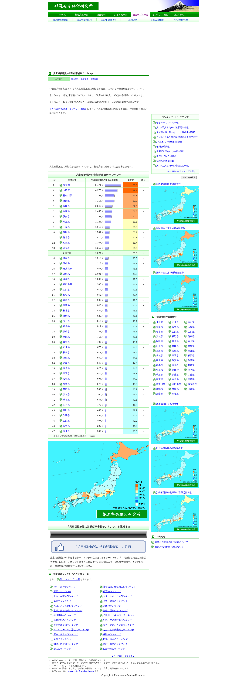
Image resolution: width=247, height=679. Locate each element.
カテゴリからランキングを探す (181, 171)
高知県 (65, 357)
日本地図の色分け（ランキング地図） (68, 108)
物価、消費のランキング (64, 644)
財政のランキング (110, 605)
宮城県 (65, 394)
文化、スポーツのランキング (116, 596)
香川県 (65, 431)
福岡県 (65, 206)
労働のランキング (60, 639)
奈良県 (65, 368)
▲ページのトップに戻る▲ (123, 656)
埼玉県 (65, 221)
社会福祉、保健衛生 (79, 79)
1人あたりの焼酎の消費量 (167, 141)
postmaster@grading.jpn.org (81, 671)
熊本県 (65, 237)
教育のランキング (110, 591)
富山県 (65, 331)
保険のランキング (110, 634)
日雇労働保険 (157, 19)
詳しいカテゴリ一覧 (68, 579)
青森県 (65, 305)
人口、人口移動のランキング (66, 605)
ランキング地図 (160, 14)
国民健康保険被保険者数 (167, 184)
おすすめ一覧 (121, 14)
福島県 (65, 352)
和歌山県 (66, 284)
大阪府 (65, 190)
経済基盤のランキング (63, 615)
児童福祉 (94, 79)
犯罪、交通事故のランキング (116, 620)
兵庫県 (65, 211)
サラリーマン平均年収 (166, 122)
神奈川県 (66, 195)
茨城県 (65, 279)
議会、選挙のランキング (114, 610)
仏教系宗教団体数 (163, 161)
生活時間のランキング (112, 648)
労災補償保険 (181, 19)
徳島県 (65, 300)
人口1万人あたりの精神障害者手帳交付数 (175, 137)
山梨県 (65, 420)
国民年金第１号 (84, 19)
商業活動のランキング (63, 620)
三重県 (65, 373)
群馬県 (65, 326)
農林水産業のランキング (64, 625)
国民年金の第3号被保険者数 (168, 272)
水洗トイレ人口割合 (164, 156)
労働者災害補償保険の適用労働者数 (172, 492)
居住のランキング (60, 648)
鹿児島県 (66, 268)
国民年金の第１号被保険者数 (169, 228)
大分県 (65, 321)
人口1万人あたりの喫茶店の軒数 (171, 165)
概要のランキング (60, 591)
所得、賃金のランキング (114, 639)
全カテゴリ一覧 (140, 14)
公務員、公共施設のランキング (117, 615)
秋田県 (65, 410)
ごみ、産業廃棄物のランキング (117, 629)
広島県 (65, 242)
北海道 (65, 200)
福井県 (65, 426)
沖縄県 (65, 274)
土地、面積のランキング (64, 596)
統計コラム (180, 14)
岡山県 (65, 263)
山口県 (65, 289)
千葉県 (65, 227)
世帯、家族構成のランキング (66, 610)
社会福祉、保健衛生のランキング (118, 586)
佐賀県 (65, 294)
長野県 (65, 315)
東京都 (65, 185)
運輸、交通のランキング (64, 634)
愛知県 (65, 216)
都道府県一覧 (81, 14)
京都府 (65, 248)
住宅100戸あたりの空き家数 (169, 151)
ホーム (62, 14)
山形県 (65, 405)
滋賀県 (65, 378)
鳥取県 (65, 389)
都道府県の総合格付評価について (169, 542)
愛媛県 (65, 342)
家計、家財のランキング (114, 644)
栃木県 (65, 310)
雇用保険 (132, 19)
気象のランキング (60, 601)
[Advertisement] (123, 47)
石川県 (65, 347)
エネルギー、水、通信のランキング (69, 629)
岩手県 (65, 415)
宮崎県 (65, 363)
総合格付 (101, 14)
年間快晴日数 (161, 146)
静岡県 (65, 232)
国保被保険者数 (60, 19)
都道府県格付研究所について (167, 547)
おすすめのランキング (63, 586)
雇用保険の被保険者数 (165, 404)
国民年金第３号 (108, 19)
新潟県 (65, 336)
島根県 (65, 384)
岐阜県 (65, 399)
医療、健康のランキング (114, 601)
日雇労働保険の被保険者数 (168, 448)
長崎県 (65, 258)
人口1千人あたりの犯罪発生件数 (171, 127)
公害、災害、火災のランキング (117, 625)
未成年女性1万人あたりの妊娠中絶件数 (174, 132)
